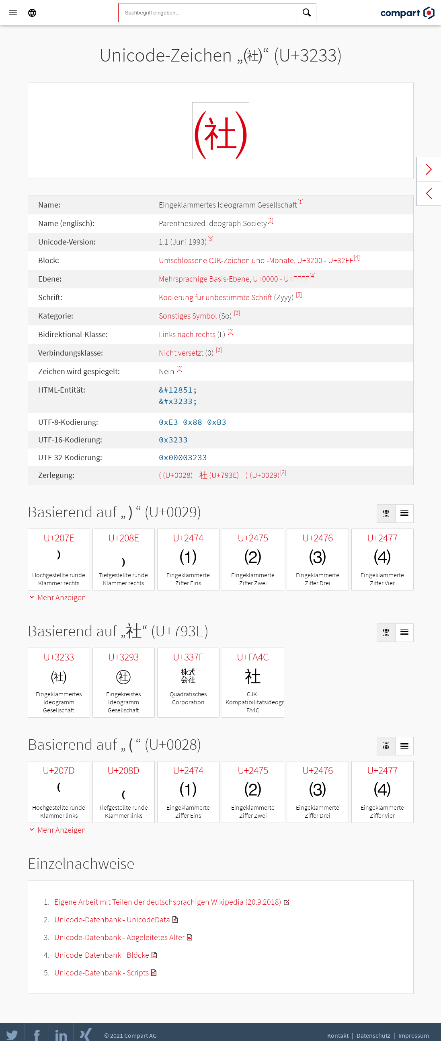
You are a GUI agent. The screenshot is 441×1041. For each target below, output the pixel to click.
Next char (429, 169)
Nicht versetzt (181, 353)
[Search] (306, 13)
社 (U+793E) (219, 475)
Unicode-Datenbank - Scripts (101, 972)
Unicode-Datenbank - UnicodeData (112, 919)
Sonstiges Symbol (188, 316)
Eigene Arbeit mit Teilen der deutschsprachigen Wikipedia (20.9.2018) (167, 902)
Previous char (429, 193)
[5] (299, 294)
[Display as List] (404, 513)
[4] (357, 257)
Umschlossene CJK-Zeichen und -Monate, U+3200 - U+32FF (256, 260)
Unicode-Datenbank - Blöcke (101, 955)
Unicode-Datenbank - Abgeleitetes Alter (119, 937)
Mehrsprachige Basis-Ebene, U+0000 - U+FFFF (234, 279)
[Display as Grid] (386, 513)
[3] (210, 239)
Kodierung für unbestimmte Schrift (215, 297)
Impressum (413, 1035)
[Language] (32, 13)
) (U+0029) (263, 475)
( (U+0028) (176, 475)
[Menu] (13, 13)
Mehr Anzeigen (57, 597)
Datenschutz (373, 1035)
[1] (300, 202)
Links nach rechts (187, 334)
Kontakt (338, 1035)
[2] (270, 220)
